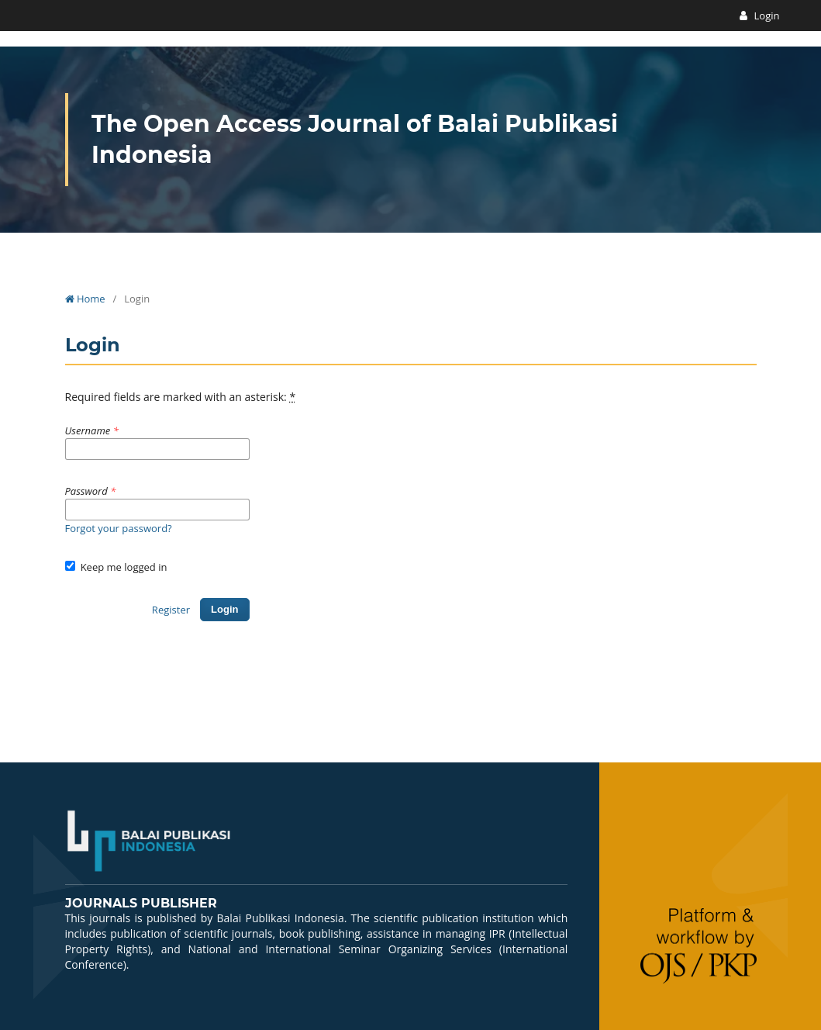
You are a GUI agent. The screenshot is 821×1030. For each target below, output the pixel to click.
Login (765, 15)
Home (85, 299)
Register (171, 610)
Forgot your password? (118, 528)
